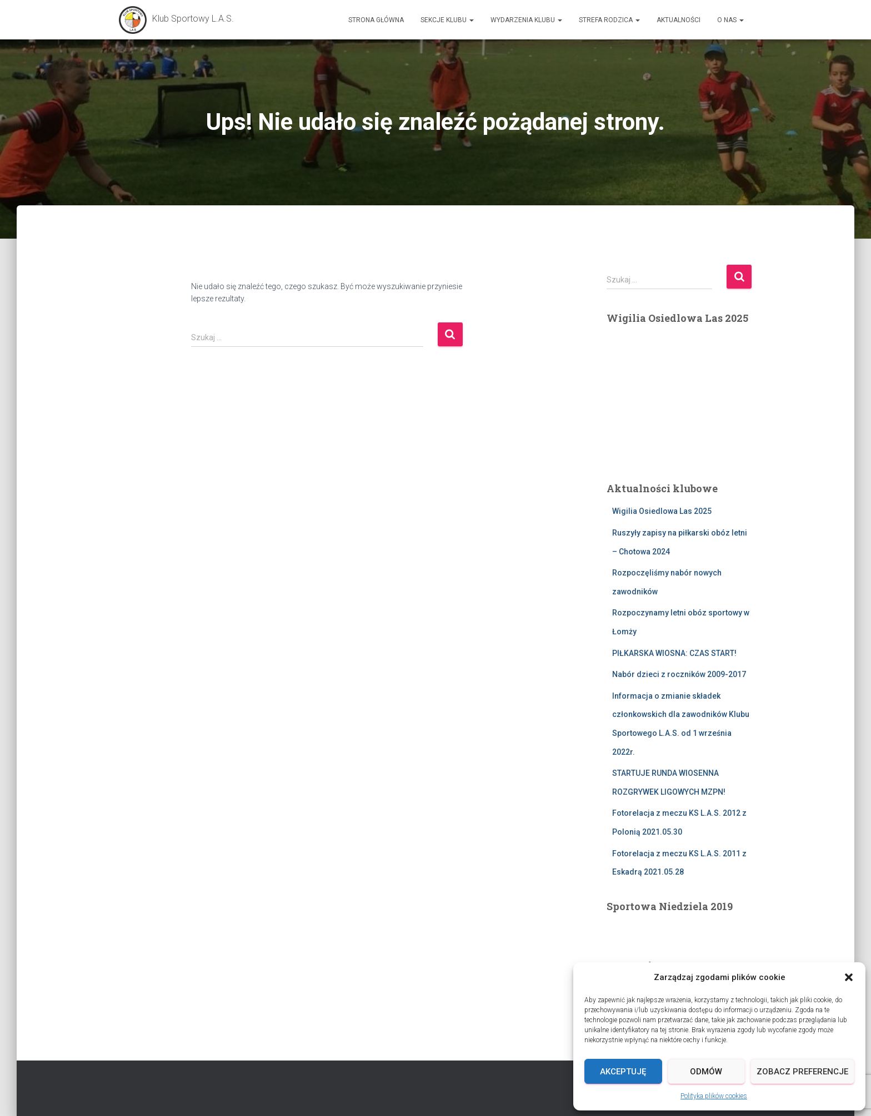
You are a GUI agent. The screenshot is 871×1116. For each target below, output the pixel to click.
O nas (730, 20)
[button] (848, 977)
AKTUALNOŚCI (678, 20)
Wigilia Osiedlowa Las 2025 (662, 511)
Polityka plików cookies (713, 1096)
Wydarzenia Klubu (526, 20)
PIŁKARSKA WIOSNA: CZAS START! (674, 653)
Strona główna (376, 20)
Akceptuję (623, 1072)
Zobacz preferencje (802, 1072)
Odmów (706, 1072)
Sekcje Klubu (447, 20)
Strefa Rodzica (609, 20)
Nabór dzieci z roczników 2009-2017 (679, 674)
